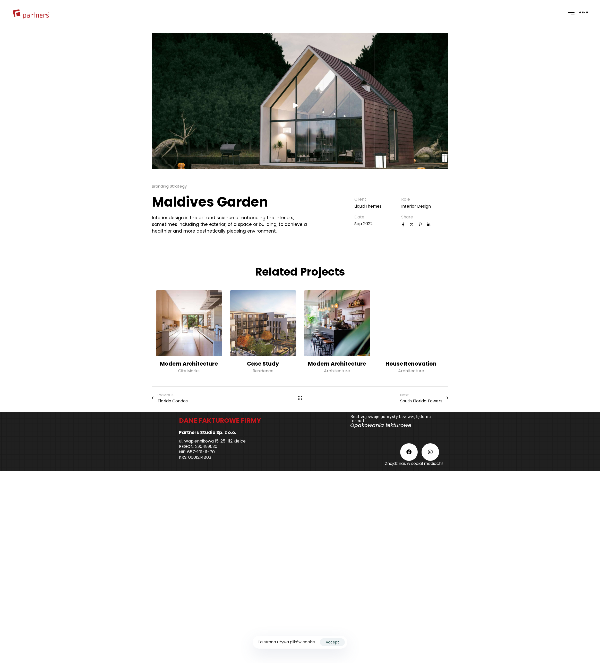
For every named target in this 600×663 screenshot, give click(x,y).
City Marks (189, 371)
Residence (263, 371)
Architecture (337, 371)
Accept (332, 642)
